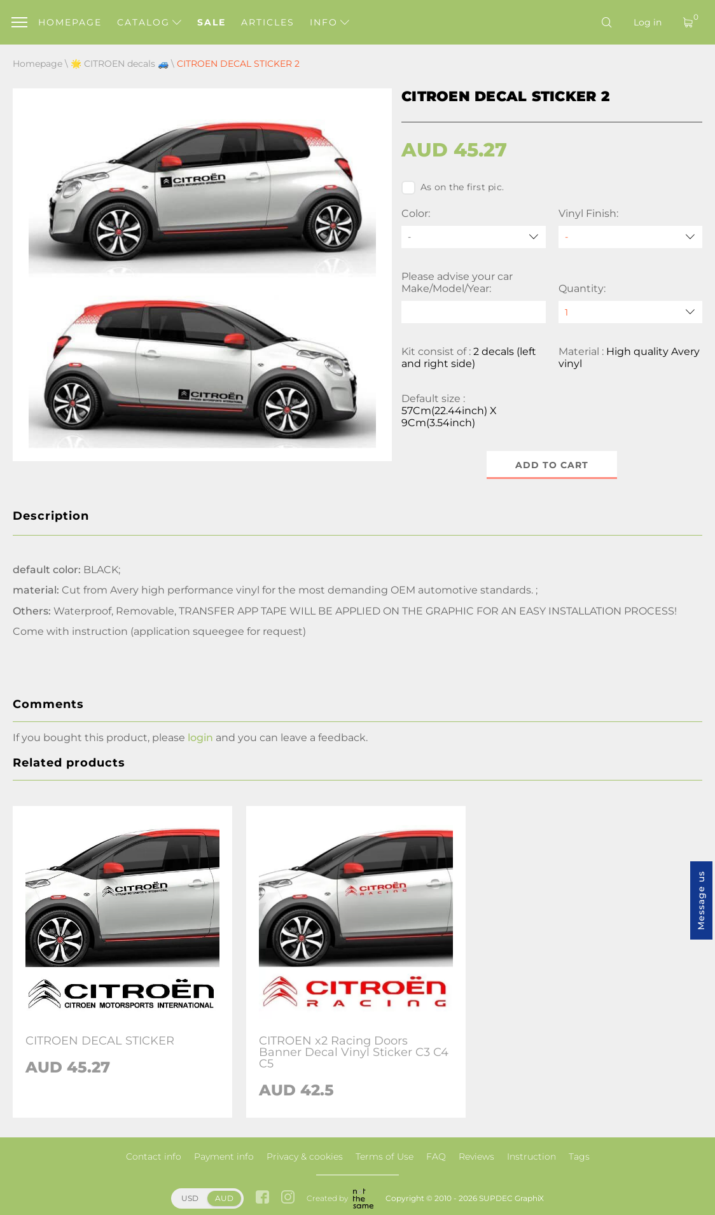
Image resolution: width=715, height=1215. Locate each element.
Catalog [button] (149, 22)
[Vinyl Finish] (630, 237)
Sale (211, 22)
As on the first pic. (452, 188)
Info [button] (329, 22)
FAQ (436, 1156)
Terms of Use (384, 1156)
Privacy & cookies (305, 1156)
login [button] (200, 738)
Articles (268, 22)
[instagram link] (288, 1198)
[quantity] (630, 312)
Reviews (476, 1156)
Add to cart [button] (551, 465)
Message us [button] (701, 900)
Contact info (153, 1156)
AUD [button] (224, 1198)
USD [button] (189, 1198)
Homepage (70, 22)
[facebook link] (262, 1198)
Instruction (531, 1156)
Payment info (224, 1156)
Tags (579, 1156)
